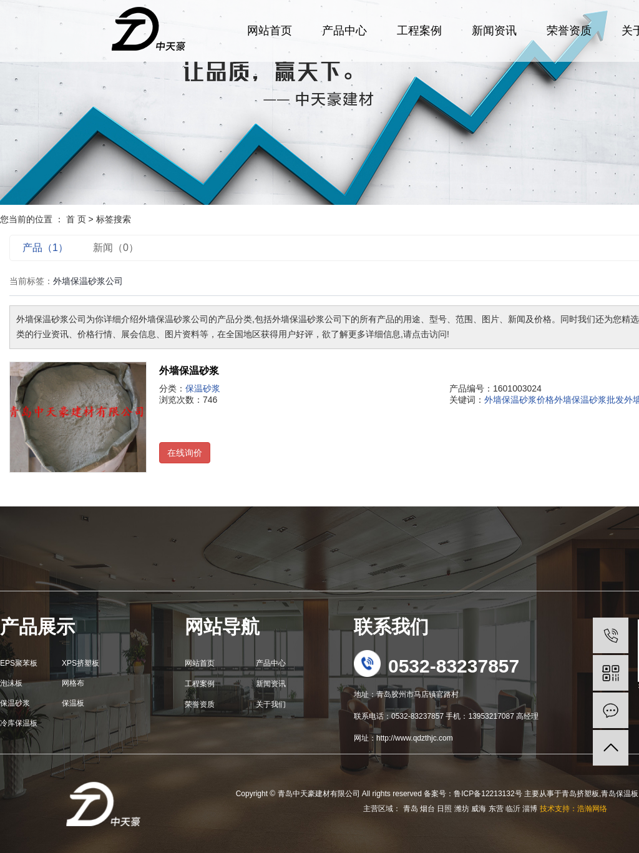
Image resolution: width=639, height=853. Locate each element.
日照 (444, 808)
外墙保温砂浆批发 (589, 400)
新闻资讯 (494, 30)
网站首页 (269, 30)
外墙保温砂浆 (189, 370)
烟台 (427, 808)
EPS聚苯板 (18, 663)
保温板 (73, 703)
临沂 (512, 808)
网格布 (73, 683)
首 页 (76, 219)
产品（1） (45, 247)
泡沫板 (11, 683)
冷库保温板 (18, 723)
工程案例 (419, 30)
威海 (478, 808)
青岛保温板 (619, 793)
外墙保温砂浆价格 (519, 400)
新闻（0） (116, 247)
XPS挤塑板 (80, 663)
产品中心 (344, 30)
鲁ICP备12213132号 (488, 793)
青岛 (410, 808)
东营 (496, 808)
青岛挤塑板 (580, 793)
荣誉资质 (569, 30)
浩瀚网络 (592, 808)
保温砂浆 (202, 388)
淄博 (529, 808)
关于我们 (271, 704)
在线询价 (184, 453)
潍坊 (461, 808)
